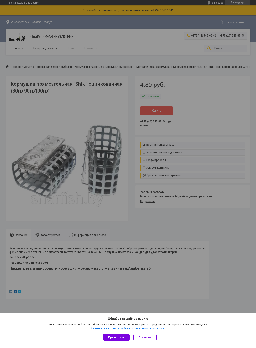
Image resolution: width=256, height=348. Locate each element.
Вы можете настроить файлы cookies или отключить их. (127, 328)
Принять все (116, 337)
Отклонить (145, 337)
